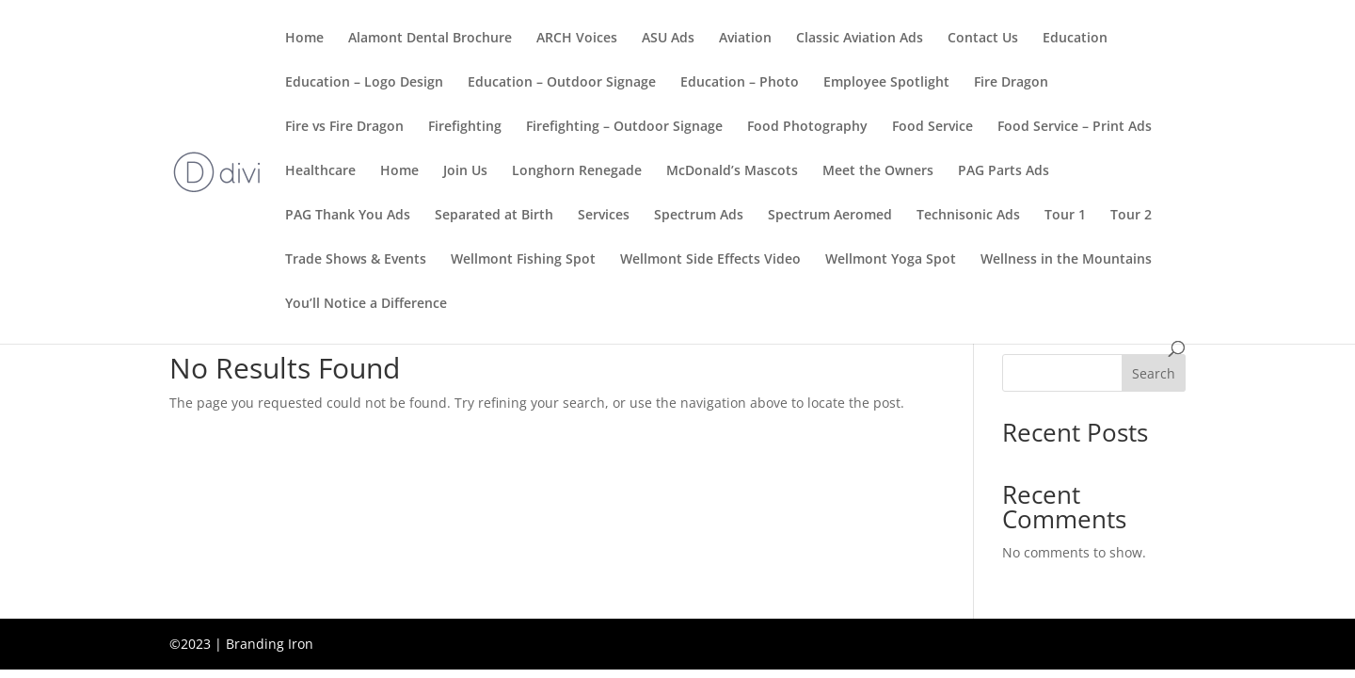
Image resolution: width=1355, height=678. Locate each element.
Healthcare (320, 171)
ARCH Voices (576, 38)
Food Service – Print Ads (1074, 127)
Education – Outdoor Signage (562, 82)
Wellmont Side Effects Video (710, 259)
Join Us (465, 171)
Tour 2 (1131, 215)
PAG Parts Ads (1003, 171)
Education (1075, 38)
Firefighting (465, 127)
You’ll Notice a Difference (366, 304)
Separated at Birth (494, 215)
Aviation (745, 38)
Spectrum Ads (698, 215)
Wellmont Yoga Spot (890, 259)
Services (604, 215)
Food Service (932, 127)
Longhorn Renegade (577, 171)
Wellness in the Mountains (1066, 259)
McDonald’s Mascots (732, 171)
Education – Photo (739, 82)
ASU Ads (668, 38)
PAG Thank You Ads (347, 215)
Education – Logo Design (364, 82)
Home (304, 38)
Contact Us (983, 38)
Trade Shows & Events (355, 259)
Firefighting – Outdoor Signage (624, 127)
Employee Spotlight (886, 82)
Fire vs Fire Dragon (344, 127)
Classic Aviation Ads (859, 38)
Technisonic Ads (968, 215)
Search (1153, 373)
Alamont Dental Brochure (430, 38)
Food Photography (807, 127)
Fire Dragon (1011, 82)
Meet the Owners (877, 171)
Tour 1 (1065, 215)
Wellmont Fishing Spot (523, 259)
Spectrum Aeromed (830, 215)
